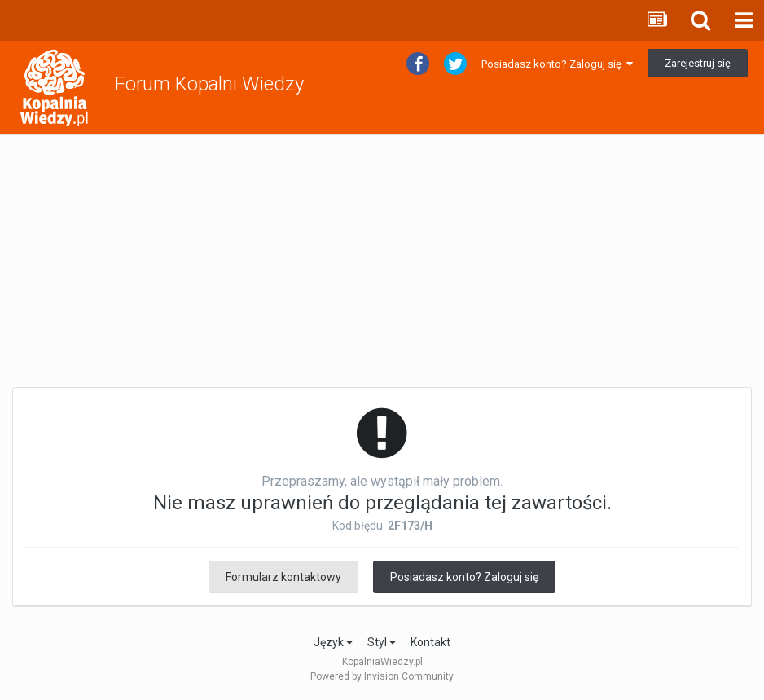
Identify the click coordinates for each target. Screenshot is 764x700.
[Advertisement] (382, 261)
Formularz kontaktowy (283, 576)
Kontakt (430, 642)
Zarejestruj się (698, 63)
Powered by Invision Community (382, 676)
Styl (381, 642)
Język (333, 642)
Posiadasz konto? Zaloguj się (557, 64)
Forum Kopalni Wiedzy (209, 84)
